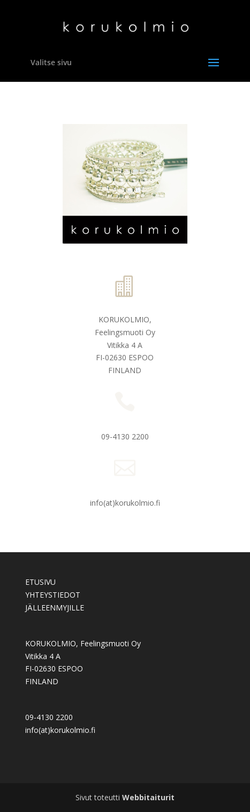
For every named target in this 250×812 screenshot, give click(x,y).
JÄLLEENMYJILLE (54, 607)
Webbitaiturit (148, 797)
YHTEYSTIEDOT (52, 595)
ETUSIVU (40, 582)
